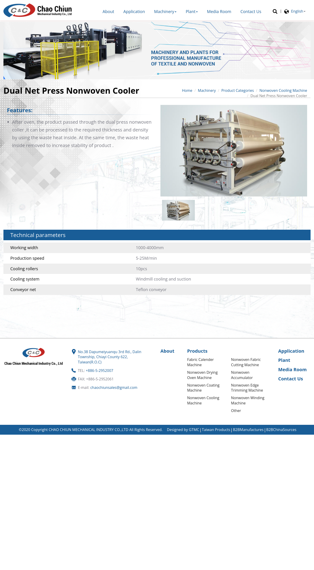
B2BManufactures (248, 429)
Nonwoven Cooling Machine (283, 90)
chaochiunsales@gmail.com (113, 387)
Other (236, 410)
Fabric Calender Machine (200, 362)
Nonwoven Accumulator (242, 375)
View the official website (43, 484)
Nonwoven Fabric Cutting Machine (246, 362)
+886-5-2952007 (99, 370)
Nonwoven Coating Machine (203, 388)
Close (4, 437)
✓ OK (138, 567)
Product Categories (237, 90)
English (297, 11)
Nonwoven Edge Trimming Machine (247, 388)
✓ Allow (6, 447)
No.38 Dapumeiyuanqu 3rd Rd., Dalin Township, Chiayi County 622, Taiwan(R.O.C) (109, 357)
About (108, 11)
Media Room (219, 11)
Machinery (165, 11)
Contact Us (250, 11)
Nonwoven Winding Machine (247, 400)
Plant (192, 11)
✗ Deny (6, 452)
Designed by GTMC (183, 429)
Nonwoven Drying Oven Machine (202, 375)
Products (197, 351)
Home (187, 90)
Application (134, 11)
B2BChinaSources (281, 429)
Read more (11, 484)
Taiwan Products (216, 429)
